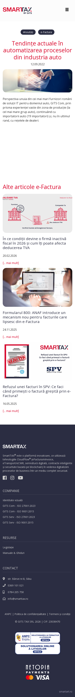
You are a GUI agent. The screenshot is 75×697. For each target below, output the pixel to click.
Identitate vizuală (13, 500)
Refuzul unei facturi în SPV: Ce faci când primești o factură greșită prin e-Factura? (37, 391)
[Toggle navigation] (67, 10)
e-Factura (46, 32)
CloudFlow (23, 459)
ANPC (8, 614)
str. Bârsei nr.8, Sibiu (17, 578)
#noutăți (28, 32)
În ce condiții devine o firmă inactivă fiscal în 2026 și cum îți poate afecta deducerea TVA (34, 243)
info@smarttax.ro (15, 598)
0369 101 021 (13, 585)
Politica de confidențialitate (30, 614)
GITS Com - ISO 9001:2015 (18, 511)
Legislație (8, 547)
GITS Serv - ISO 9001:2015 (18, 522)
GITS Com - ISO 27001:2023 (19, 505)
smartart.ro (65, 691)
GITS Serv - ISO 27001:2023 (19, 517)
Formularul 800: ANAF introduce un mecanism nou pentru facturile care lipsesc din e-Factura (35, 317)
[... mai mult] (11, 263)
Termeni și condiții (59, 614)
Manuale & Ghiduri (13, 553)
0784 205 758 (13, 592)
